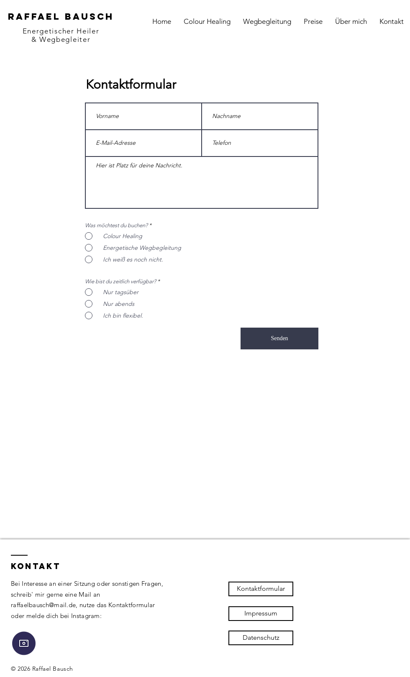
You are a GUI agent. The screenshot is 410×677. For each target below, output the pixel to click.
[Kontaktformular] (260, 589)
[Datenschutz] (260, 638)
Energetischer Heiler (61, 31)
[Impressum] (260, 613)
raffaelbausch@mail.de (43, 605)
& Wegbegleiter (61, 39)
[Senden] (279, 338)
